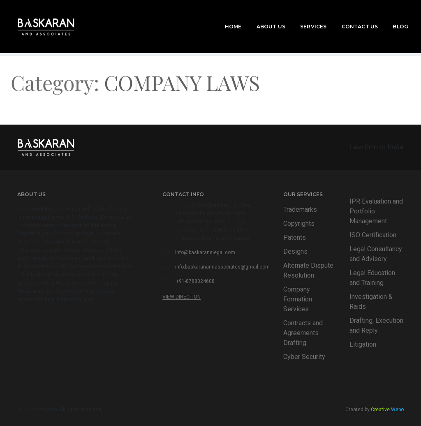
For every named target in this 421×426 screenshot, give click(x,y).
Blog (390, 17)
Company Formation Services (297, 299)
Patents (294, 237)
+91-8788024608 (195, 281)
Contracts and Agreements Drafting (303, 333)
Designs (295, 251)
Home (222, 17)
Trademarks (300, 209)
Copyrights (299, 223)
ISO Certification (372, 235)
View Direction (181, 297)
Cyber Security (304, 357)
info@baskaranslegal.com (205, 252)
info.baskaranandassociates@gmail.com (222, 267)
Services (302, 17)
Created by (374, 409)
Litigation (362, 344)
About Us (260, 17)
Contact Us (349, 17)
